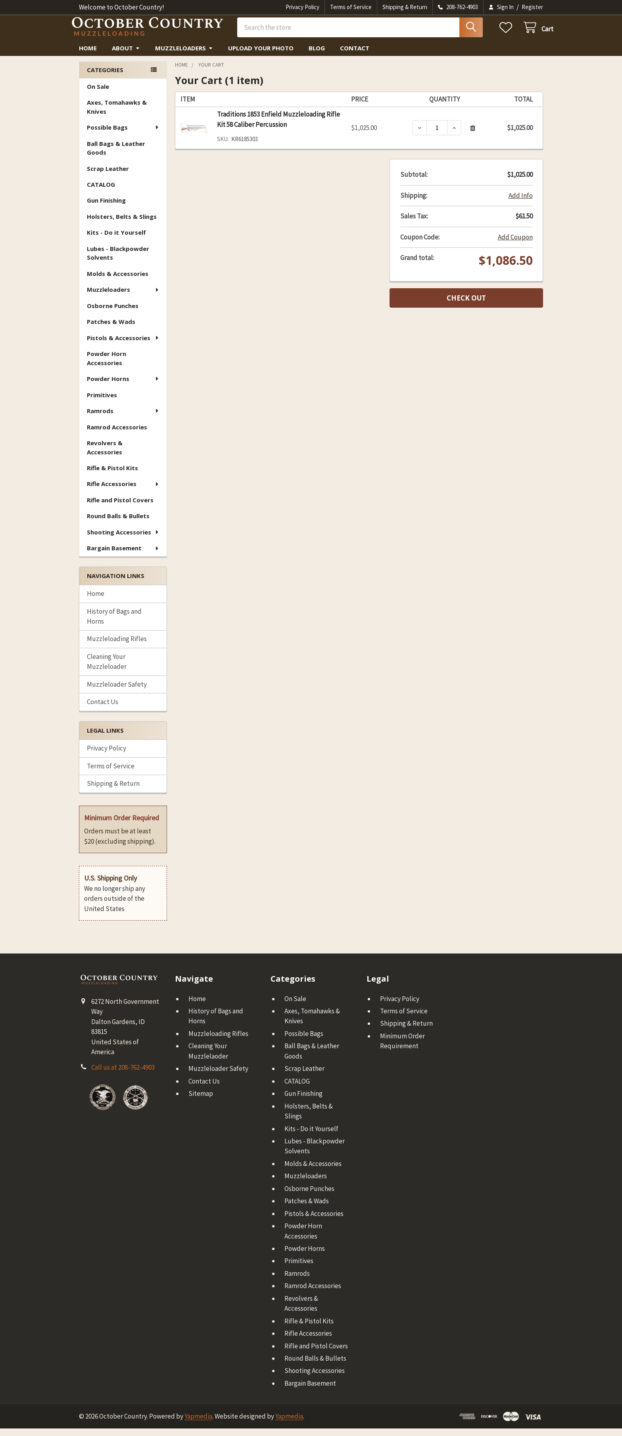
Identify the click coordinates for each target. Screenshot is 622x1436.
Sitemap (200, 1101)
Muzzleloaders (184, 55)
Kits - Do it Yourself (116, 240)
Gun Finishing (106, 208)
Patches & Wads (111, 329)
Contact (354, 55)
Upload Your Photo (261, 55)
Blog (317, 55)
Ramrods (123, 418)
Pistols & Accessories (123, 345)
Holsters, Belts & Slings (122, 224)
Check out (466, 305)
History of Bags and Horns (114, 624)
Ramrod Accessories (117, 434)
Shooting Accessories (123, 540)
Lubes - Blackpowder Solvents (118, 260)
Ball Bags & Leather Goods (116, 155)
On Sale (98, 94)
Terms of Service (351, 7)
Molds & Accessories (117, 281)
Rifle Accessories (123, 491)
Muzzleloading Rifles (117, 646)
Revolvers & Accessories (105, 454)
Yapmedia (198, 1423)
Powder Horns (123, 386)
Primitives (102, 402)
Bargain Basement (123, 555)
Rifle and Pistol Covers (120, 507)
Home (88, 55)
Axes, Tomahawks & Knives (117, 114)
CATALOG (101, 192)
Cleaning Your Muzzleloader (107, 669)
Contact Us (102, 709)
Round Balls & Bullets (118, 523)
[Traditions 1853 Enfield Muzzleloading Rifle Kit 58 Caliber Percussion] (437, 135)
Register (532, 7)
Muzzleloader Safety (117, 691)
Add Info (521, 203)
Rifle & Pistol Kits (112, 475)
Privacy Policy (302, 7)
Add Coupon (515, 244)
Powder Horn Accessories (106, 365)
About (126, 55)
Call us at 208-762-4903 (123, 1074)
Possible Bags (123, 135)
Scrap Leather (108, 176)
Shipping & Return (404, 7)
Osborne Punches (112, 313)
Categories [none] (105, 77)
